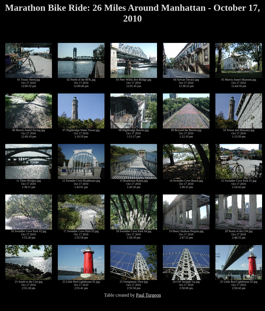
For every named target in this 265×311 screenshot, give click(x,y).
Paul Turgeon (148, 295)
